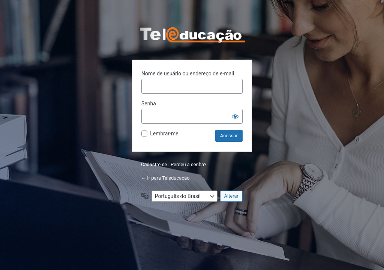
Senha (148, 103)
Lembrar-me (164, 133)
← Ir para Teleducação (165, 178)
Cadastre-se (154, 164)
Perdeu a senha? (188, 164)
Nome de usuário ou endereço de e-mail (187, 73)
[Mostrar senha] (235, 116)
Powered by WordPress (192, 35)
